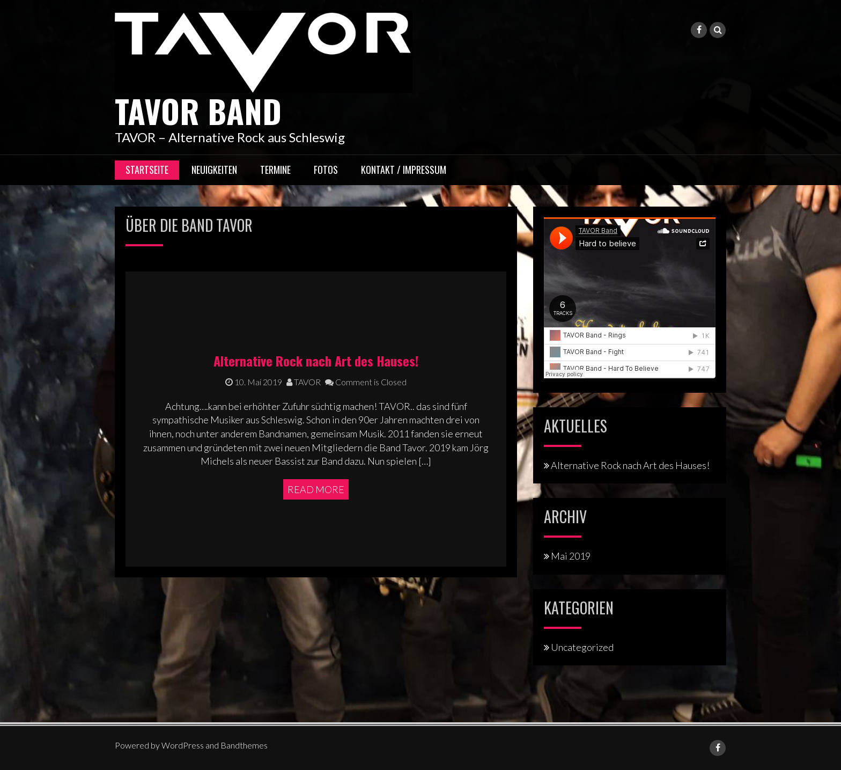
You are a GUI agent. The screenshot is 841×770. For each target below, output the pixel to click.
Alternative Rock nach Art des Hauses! (315, 360)
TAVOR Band (198, 110)
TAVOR (303, 382)
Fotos (326, 170)
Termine (275, 170)
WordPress (182, 745)
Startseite (147, 170)
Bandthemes (244, 745)
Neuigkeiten (214, 170)
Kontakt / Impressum (403, 170)
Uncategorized (582, 647)
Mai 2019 (571, 556)
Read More (315, 489)
